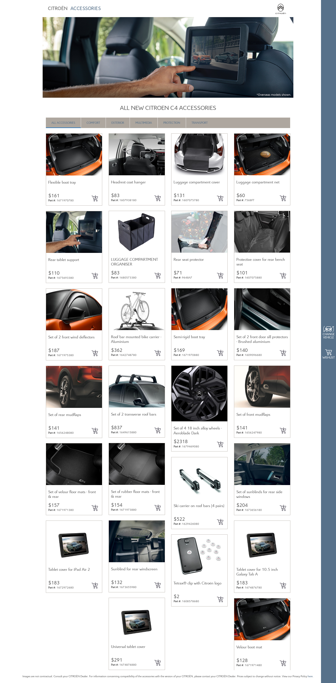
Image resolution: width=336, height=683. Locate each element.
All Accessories (63, 123)
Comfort (93, 123)
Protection (171, 123)
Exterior (117, 123)
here (310, 676)
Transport (200, 123)
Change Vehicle (328, 335)
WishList (328, 357)
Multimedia (143, 123)
